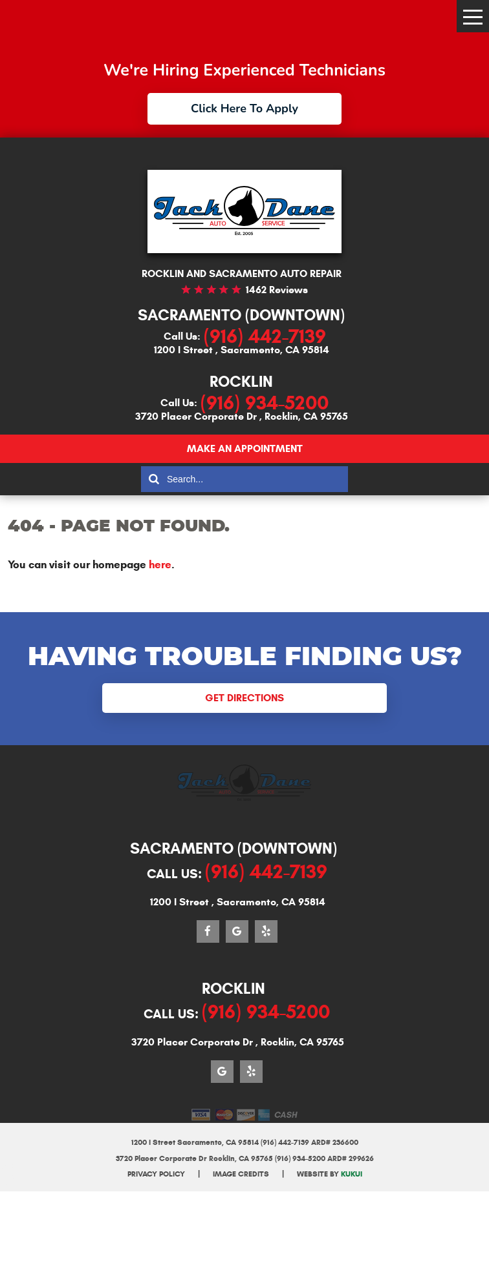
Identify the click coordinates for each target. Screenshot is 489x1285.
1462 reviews (277, 289)
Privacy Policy (156, 1173)
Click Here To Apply (244, 108)
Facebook (208, 931)
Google (237, 931)
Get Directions (244, 698)
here (160, 564)
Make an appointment (245, 448)
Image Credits (241, 1173)
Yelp (266, 931)
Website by (329, 1173)
